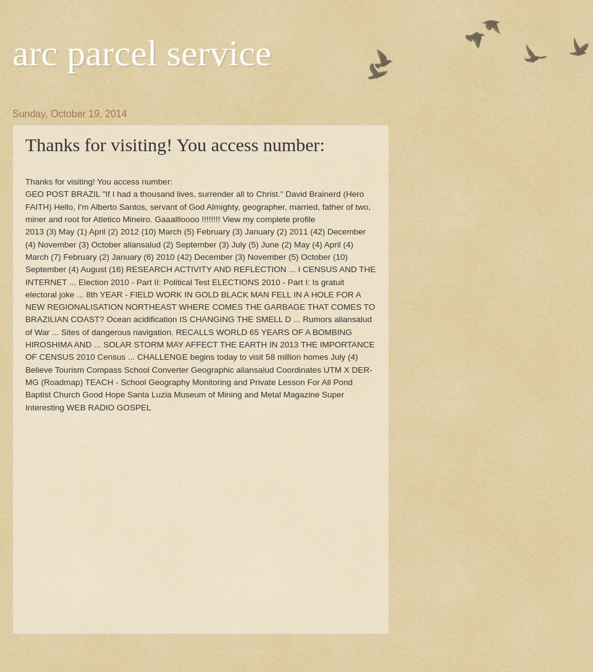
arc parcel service (142, 53)
